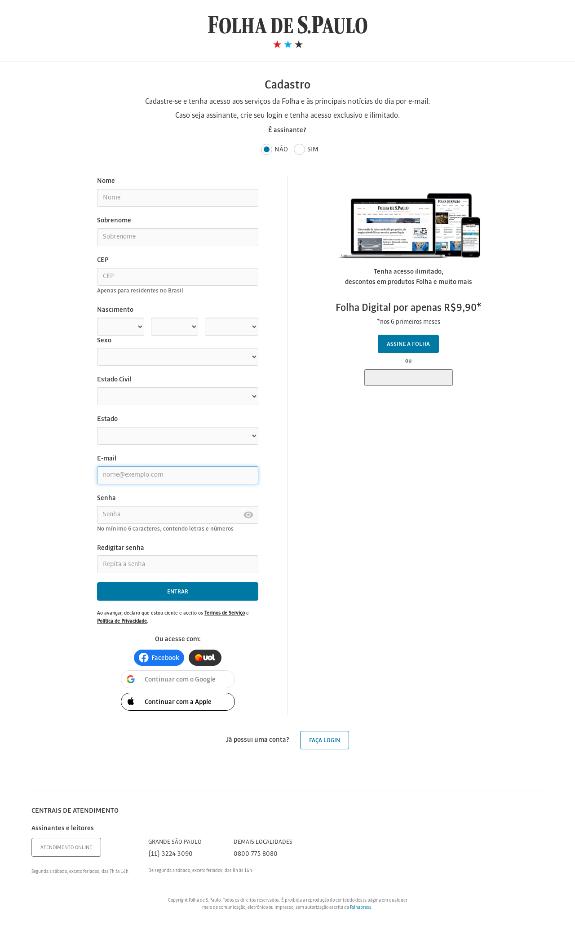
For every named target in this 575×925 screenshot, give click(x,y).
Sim (306, 150)
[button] (159, 658)
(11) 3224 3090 (170, 854)
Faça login (324, 740)
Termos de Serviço (224, 613)
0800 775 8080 (256, 854)
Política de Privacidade (122, 621)
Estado (107, 419)
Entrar (177, 592)
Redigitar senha (120, 548)
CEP (102, 260)
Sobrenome (114, 220)
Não (274, 150)
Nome (106, 181)
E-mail (106, 458)
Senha (106, 498)
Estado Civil (114, 379)
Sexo (104, 340)
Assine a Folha (408, 344)
